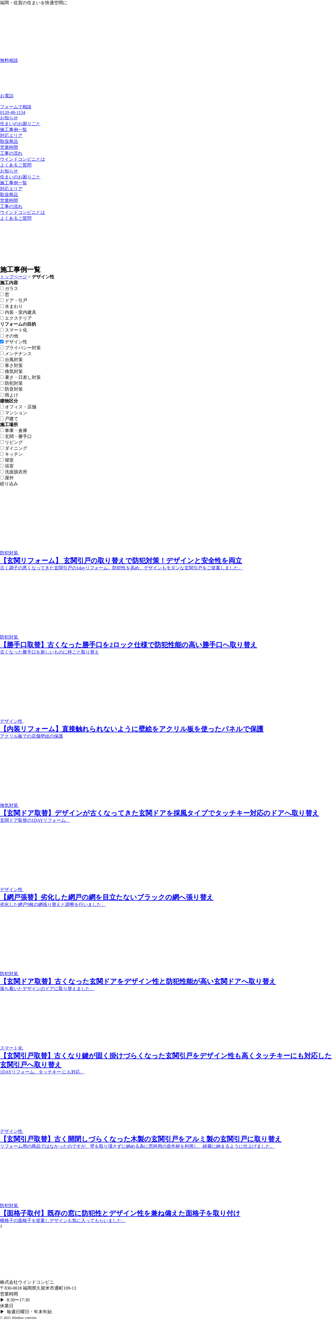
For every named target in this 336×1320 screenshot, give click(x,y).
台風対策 (11, 359)
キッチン (11, 454)
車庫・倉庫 (13, 430)
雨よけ (9, 395)
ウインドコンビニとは (22, 159)
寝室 (7, 460)
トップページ (13, 276)
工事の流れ (11, 153)
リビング (11, 442)
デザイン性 (13, 341)
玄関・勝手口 (16, 436)
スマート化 (13, 330)
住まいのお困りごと (20, 123)
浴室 (7, 466)
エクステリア (16, 318)
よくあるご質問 (16, 165)
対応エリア (11, 135)
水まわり (11, 306)
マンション (13, 412)
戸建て (9, 418)
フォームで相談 (16, 106)
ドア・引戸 (13, 300)
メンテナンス (16, 353)
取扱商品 (9, 141)
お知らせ (9, 117)
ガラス (9, 288)
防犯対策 (11, 383)
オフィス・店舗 (18, 406)
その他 (9, 336)
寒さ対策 (11, 365)
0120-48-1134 (12, 112)
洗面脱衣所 (13, 471)
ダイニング (13, 448)
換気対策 (11, 371)
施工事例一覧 (13, 129)
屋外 (7, 477)
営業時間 (9, 147)
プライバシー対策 (20, 347)
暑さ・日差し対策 (20, 377)
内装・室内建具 (18, 312)
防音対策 (11, 389)
